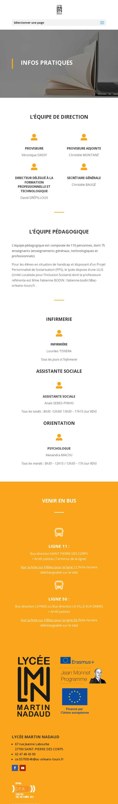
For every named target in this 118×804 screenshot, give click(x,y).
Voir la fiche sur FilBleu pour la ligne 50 (49, 620)
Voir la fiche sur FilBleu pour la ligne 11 (49, 567)
